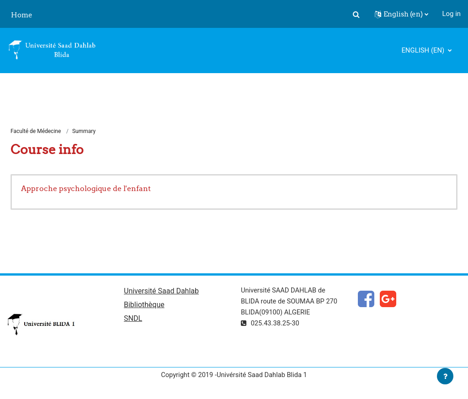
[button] (356, 14)
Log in (451, 14)
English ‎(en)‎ (423, 50)
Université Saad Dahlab (161, 291)
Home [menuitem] (21, 15)
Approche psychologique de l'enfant (86, 188)
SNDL (133, 319)
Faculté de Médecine (36, 131)
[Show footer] (445, 376)
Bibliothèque (144, 306)
